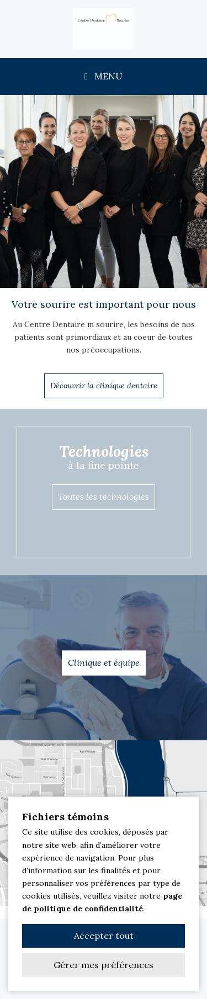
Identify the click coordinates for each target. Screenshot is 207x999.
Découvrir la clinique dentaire (103, 386)
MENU (103, 76)
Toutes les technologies (103, 496)
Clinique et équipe (104, 662)
